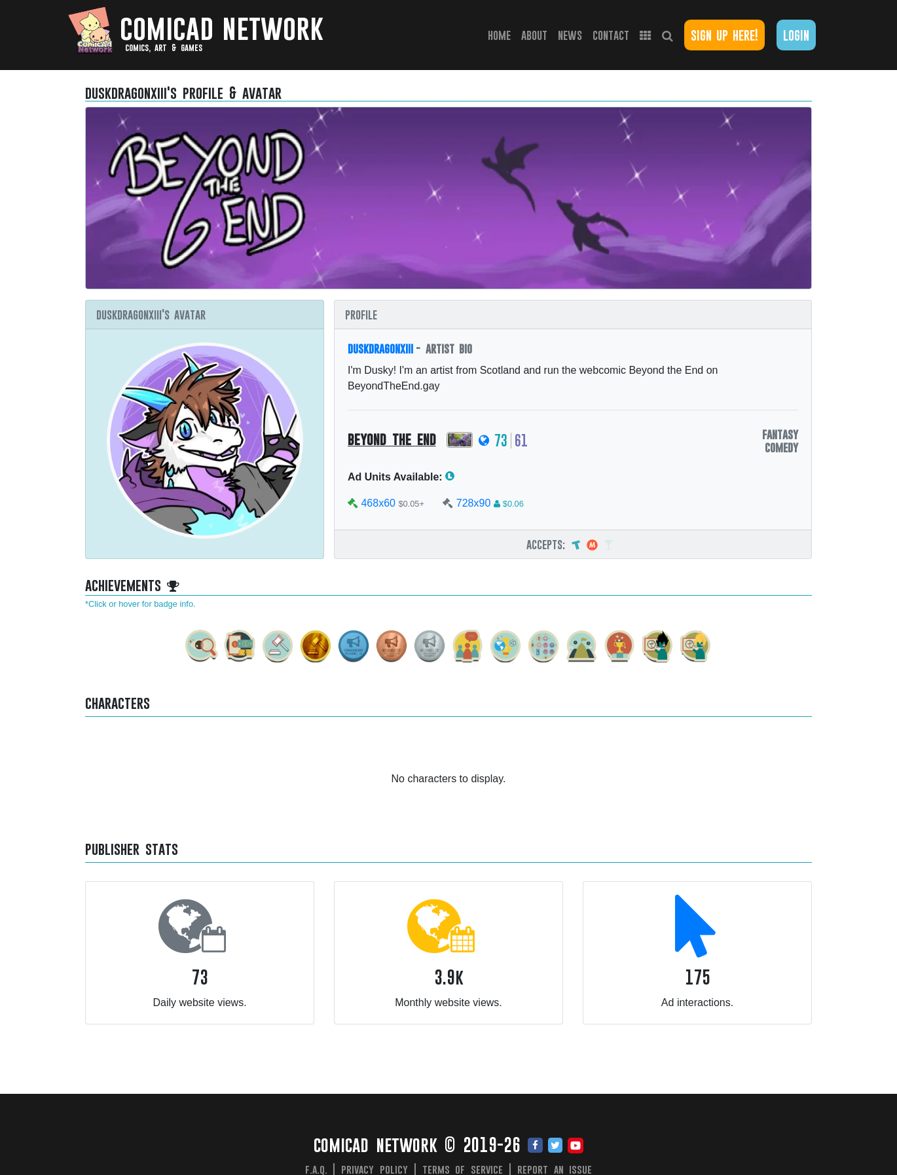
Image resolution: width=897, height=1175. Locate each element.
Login (796, 35)
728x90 (473, 503)
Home (502, 34)
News (570, 35)
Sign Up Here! (724, 35)
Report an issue (555, 1169)
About (534, 35)
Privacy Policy (374, 1169)
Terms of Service (462, 1169)
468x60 (378, 503)
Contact (611, 35)
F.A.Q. (316, 1169)
